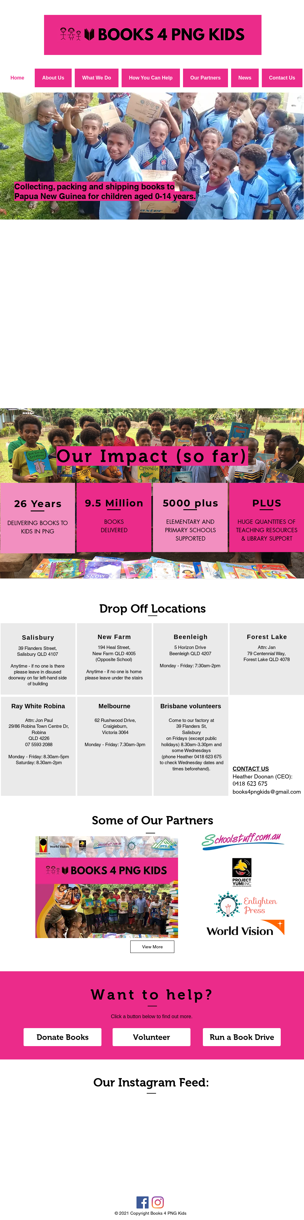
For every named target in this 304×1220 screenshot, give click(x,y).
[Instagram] (158, 1202)
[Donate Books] (62, 1037)
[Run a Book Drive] (242, 1037)
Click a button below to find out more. (151, 1016)
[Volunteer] (151, 1037)
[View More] (152, 947)
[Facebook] (142, 1202)
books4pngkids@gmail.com (267, 791)
